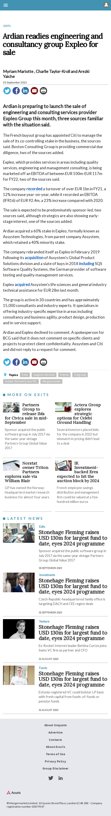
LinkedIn (60, 778)
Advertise (55, 732)
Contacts (55, 740)
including (86, 263)
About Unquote (55, 725)
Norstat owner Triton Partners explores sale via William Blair (26, 472)
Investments (47, 575)
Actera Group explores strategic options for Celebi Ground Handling (79, 413)
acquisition (34, 257)
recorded (34, 188)
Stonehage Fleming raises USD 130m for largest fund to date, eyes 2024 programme (73, 538)
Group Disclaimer (56, 768)
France (64, 375)
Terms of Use (55, 754)
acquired (22, 284)
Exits (6, 26)
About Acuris (55, 747)
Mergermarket (51, 381)
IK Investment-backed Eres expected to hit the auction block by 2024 (78, 472)
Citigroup (80, 375)
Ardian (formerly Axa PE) (21, 381)
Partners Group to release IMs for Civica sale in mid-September (26, 413)
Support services (44, 375)
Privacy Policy (55, 761)
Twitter (50, 778)
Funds (43, 668)
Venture (44, 621)
